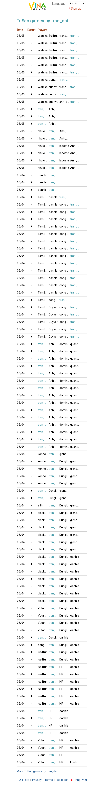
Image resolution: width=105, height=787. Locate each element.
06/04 (21, 175)
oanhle (42, 175)
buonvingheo (54, 87)
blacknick (43, 513)
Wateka (43, 36)
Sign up (76, 8)
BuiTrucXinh (54, 36)
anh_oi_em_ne (64, 102)
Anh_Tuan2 (54, 344)
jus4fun (42, 652)
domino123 (64, 344)
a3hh (41, 505)
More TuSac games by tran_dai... (38, 771)
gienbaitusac (64, 454)
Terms (49, 780)
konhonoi (43, 454)
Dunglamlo (64, 461)
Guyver (53, 307)
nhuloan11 (43, 131)
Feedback (62, 780)
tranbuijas (64, 36)
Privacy (37, 780)
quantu (74, 344)
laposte (64, 146)
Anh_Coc (54, 109)
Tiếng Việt (80, 780)
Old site (24, 780)
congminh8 (64, 204)
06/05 (21, 36)
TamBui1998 (43, 197)
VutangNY (43, 608)
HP (61, 667)
